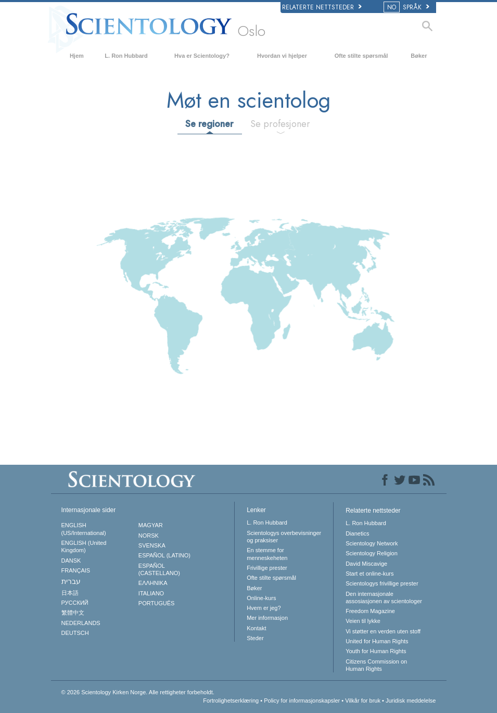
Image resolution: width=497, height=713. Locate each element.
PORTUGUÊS (156, 603)
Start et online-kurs (369, 573)
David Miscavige (366, 564)
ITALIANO (151, 593)
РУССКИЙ (74, 603)
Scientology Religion (372, 553)
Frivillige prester (267, 568)
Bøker (419, 56)
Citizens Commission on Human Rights (376, 665)
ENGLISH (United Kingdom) (84, 546)
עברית (71, 581)
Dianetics (357, 533)
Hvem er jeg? (264, 608)
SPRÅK (407, 7)
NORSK (148, 535)
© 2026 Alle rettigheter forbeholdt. (137, 692)
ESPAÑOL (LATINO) (164, 555)
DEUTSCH (75, 633)
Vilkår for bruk (362, 700)
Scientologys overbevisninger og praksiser (284, 536)
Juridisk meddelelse (411, 700)
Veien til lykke (363, 621)
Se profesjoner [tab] (280, 124)
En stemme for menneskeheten (267, 554)
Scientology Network (372, 543)
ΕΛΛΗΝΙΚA (153, 583)
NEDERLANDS (80, 623)
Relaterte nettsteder (322, 7)
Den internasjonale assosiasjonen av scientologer (384, 597)
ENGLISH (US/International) (83, 529)
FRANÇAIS (76, 570)
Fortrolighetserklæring (231, 700)
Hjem (77, 56)
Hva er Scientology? (202, 56)
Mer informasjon (267, 618)
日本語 (70, 593)
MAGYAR (150, 525)
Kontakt (256, 628)
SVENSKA (151, 545)
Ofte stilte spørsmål (361, 56)
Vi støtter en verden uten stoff (383, 631)
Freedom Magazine (370, 611)
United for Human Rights (377, 641)
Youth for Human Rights (376, 651)
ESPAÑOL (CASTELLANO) (159, 569)
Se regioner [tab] (209, 124)
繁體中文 (72, 612)
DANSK (71, 560)
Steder (255, 638)
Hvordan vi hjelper (282, 56)
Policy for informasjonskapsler (302, 700)
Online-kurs (261, 598)
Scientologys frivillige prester (382, 583)
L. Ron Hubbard (126, 56)
